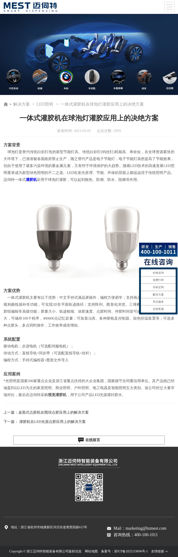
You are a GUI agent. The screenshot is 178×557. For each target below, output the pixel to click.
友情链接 (160, 551)
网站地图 (91, 551)
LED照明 (45, 104)
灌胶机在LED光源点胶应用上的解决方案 (52, 422)
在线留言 (89, 440)
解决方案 (21, 104)
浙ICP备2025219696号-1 (131, 551)
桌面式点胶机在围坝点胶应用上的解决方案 (53, 412)
